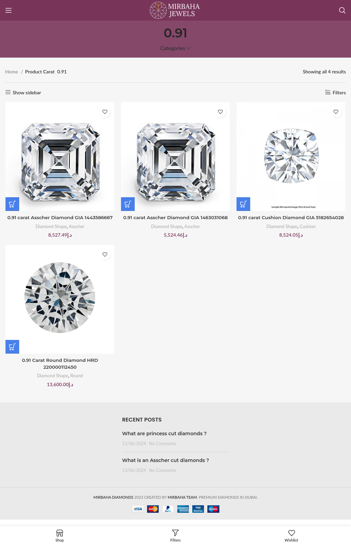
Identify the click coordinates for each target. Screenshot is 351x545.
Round (76, 383)
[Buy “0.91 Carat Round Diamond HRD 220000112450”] (12, 354)
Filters (339, 92)
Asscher (76, 226)
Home (12, 71)
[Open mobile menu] (8, 10)
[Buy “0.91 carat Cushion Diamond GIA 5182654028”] (244, 204)
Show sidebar (27, 92)
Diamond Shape (50, 226)
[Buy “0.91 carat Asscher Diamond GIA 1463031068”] (128, 204)
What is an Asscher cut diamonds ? (165, 467)
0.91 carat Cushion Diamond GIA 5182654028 (291, 221)
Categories (172, 48)
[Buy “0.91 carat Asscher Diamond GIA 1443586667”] (12, 204)
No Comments (163, 449)
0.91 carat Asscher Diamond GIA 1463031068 (175, 218)
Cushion (308, 233)
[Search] (342, 10)
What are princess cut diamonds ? (164, 440)
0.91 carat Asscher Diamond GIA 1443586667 (59, 218)
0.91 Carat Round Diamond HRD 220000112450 (60, 371)
